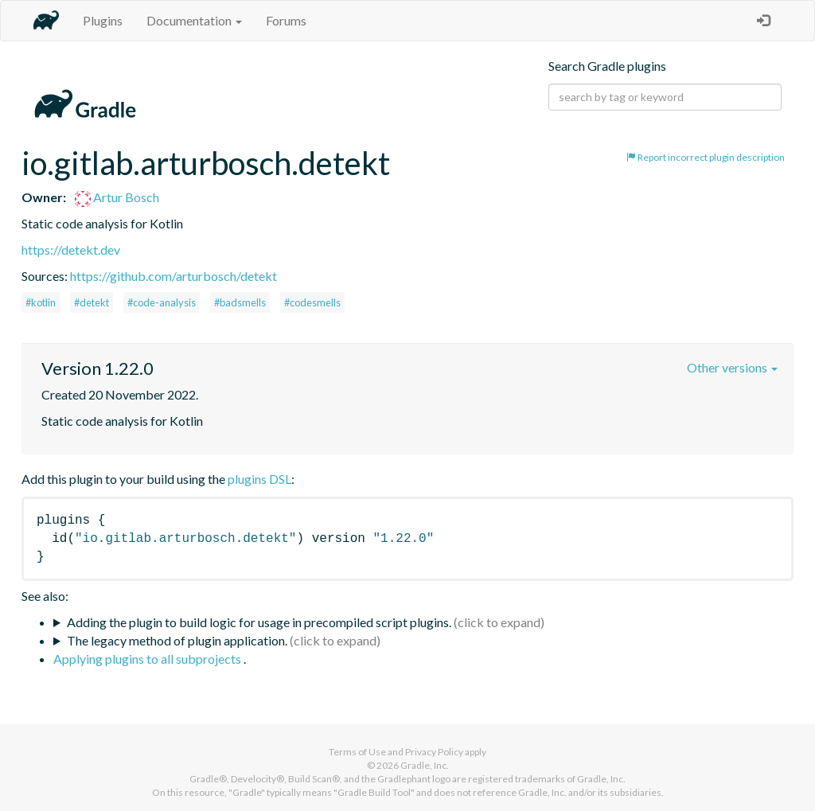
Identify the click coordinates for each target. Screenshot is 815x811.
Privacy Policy (434, 752)
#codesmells (312, 302)
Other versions (732, 367)
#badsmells (240, 302)
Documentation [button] (194, 20)
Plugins (103, 20)
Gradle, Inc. (424, 765)
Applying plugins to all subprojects (148, 658)
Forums (286, 20)
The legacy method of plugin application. (177, 640)
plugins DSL (259, 478)
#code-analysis (161, 302)
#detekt (91, 302)
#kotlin (40, 302)
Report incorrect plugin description (705, 157)
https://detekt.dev (70, 249)
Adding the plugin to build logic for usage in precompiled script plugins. (259, 622)
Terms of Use (357, 752)
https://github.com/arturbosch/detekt (173, 275)
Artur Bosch (117, 197)
